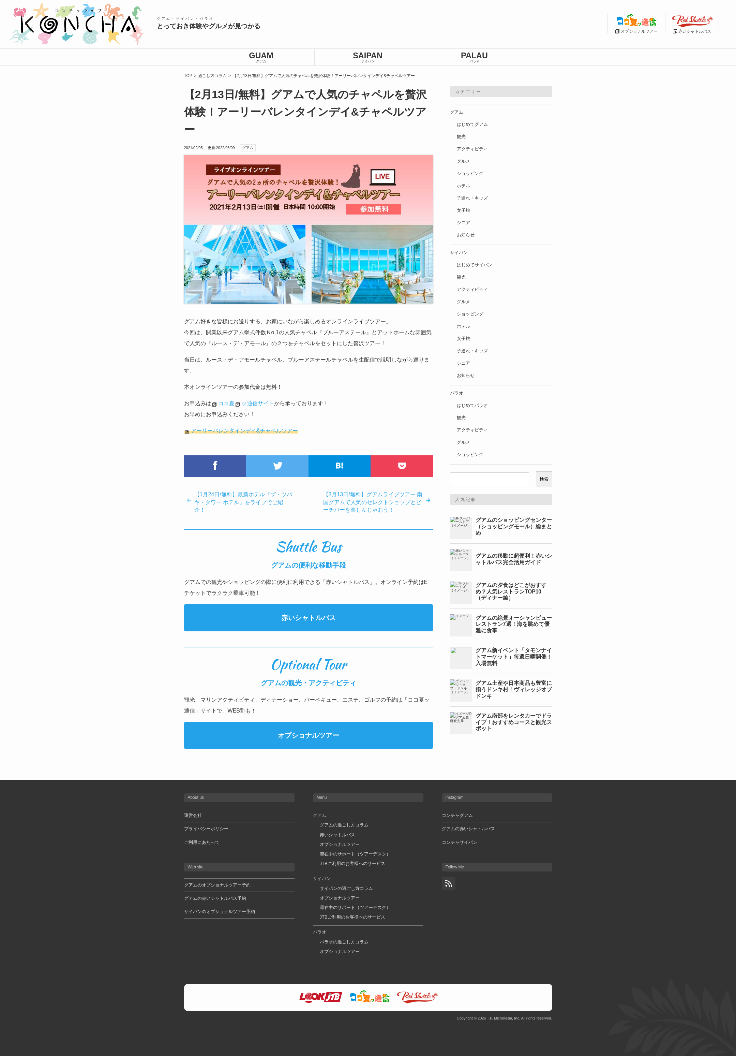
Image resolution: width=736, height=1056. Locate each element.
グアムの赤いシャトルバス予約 (215, 898)
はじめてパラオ (472, 405)
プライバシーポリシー (206, 828)
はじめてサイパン (474, 264)
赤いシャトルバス (308, 617)
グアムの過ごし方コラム (344, 824)
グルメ (463, 161)
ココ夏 (226, 403)
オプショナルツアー (308, 735)
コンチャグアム (457, 815)
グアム (247, 148)
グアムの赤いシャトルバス (468, 828)
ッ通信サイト (257, 403)
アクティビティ (472, 148)
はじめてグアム (472, 124)
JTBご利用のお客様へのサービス (352, 863)
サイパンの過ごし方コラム (346, 888)
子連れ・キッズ (472, 198)
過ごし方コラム (212, 75)
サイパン (459, 252)
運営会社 (193, 815)
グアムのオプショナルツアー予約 (217, 885)
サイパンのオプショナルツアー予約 (219, 911)
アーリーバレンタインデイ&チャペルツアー (244, 431)
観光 (461, 136)
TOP (188, 75)
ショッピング (470, 173)
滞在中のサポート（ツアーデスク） (355, 853)
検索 (544, 479)
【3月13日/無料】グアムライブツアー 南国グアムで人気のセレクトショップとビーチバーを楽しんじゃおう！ (373, 502)
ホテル (463, 185)
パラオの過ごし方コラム (344, 941)
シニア (463, 222)
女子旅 (463, 210)
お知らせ (466, 234)
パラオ (456, 393)
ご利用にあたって (202, 842)
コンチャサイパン (459, 842)
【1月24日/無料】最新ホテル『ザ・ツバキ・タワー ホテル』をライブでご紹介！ (243, 502)
